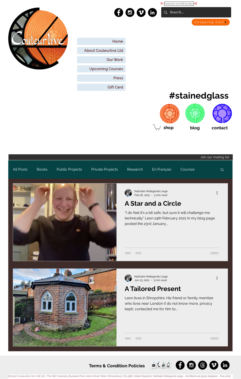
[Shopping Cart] (211, 22)
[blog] (195, 127)
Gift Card (115, 87)
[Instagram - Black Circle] (129, 12)
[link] (157, 127)
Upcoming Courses (106, 69)
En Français (161, 169)
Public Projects (69, 169)
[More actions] (219, 193)
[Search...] (196, 12)
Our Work (115, 60)
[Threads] (202, 365)
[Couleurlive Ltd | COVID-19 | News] (179, 4)
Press (118, 78)
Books (42, 169)
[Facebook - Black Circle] (118, 12)
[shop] (168, 127)
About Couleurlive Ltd (103, 50)
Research (135, 169)
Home (117, 41)
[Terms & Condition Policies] (117, 366)
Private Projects (104, 169)
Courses (187, 169)
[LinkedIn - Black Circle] (152, 12)
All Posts (20, 169)
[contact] (219, 127)
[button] (222, 170)
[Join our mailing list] (120, 157)
